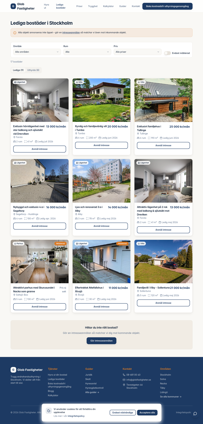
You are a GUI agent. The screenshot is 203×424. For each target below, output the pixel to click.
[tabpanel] (102, 195)
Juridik (88, 374)
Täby (162, 388)
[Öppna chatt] (195, 416)
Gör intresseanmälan (101, 340)
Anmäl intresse (40, 149)
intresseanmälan (71, 32)
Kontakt (136, 6)
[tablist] (26, 70)
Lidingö (164, 392)
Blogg (51, 391)
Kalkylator (108, 6)
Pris (116, 46)
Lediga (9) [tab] (18, 70)
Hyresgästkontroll (94, 388)
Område (17, 46)
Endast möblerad (181, 53)
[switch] (167, 53)
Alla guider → (92, 392)
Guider (122, 6)
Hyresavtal (91, 383)
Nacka (163, 383)
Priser (79, 6)
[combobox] (37, 52)
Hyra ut (46, 6)
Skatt (88, 379)
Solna (163, 379)
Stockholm (165, 374)
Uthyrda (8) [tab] (33, 70)
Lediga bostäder (61, 6)
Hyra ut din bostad (57, 374)
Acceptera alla (147, 412)
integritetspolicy (76, 416)
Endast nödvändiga (122, 412)
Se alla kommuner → (171, 396)
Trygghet (93, 6)
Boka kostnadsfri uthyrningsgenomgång (167, 6)
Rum (65, 46)
